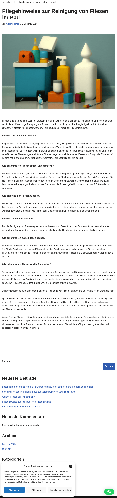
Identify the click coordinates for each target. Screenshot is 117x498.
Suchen (6, 361)
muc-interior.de (12, 24)
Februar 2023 (9, 444)
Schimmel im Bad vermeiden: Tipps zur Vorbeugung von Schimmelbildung (39, 392)
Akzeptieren (14, 490)
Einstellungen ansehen (60, 490)
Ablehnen (36, 490)
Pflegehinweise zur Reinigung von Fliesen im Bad (26, 402)
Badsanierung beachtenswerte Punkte (21, 407)
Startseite (6, 2)
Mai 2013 (6, 449)
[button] (70, 466)
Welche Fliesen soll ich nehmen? (18, 397)
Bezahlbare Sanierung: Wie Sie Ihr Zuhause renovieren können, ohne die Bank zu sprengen (47, 387)
